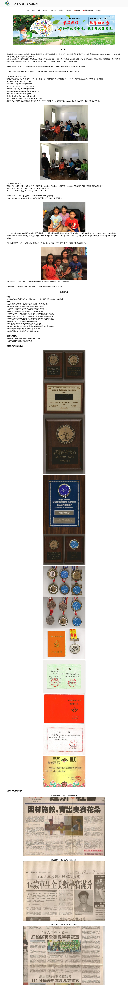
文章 (39, 10)
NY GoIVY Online (26, 3)
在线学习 (53, 10)
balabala (98, 10)
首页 (28, 10)
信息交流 (61, 10)
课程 (33, 10)
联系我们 (69, 10)
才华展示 (45, 10)
